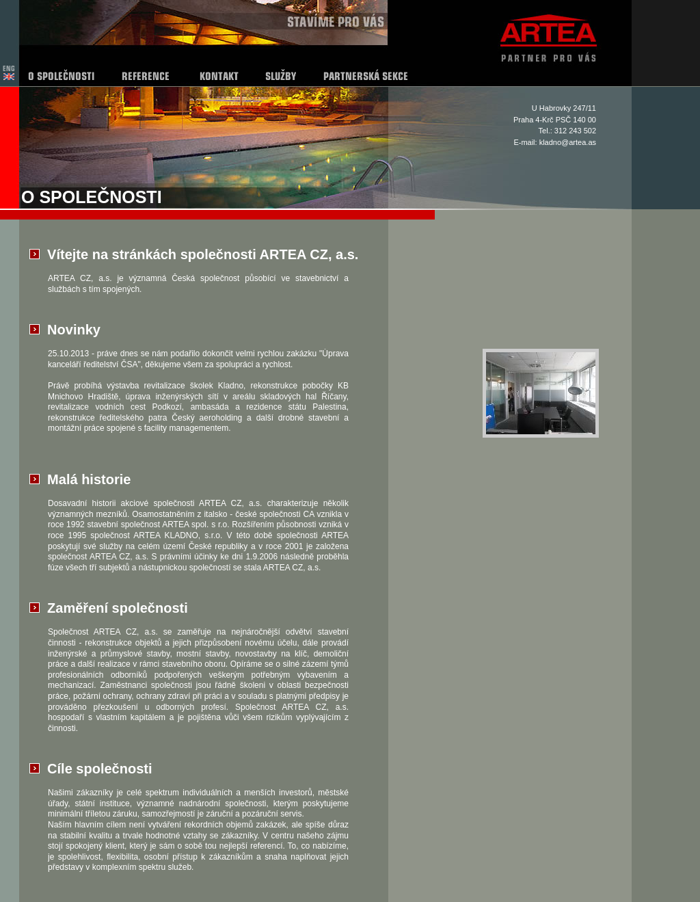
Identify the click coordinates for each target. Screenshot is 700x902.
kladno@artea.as (567, 142)
